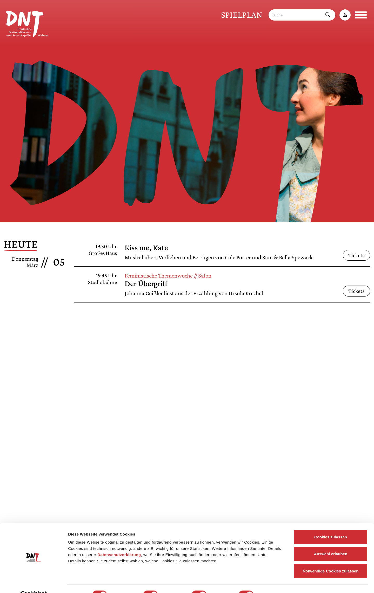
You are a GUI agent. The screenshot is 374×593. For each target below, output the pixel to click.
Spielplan (241, 15)
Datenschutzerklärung (119, 542)
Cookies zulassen (330, 525)
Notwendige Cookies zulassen (330, 559)
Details (269, 583)
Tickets (356, 255)
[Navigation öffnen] (361, 15)
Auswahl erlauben (330, 542)
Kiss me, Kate (146, 247)
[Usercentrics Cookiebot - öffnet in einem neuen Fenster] (33, 583)
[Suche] (294, 15)
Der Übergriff (146, 283)
